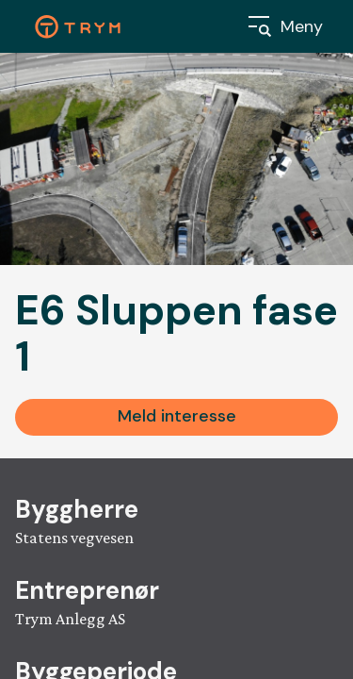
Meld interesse (177, 416)
